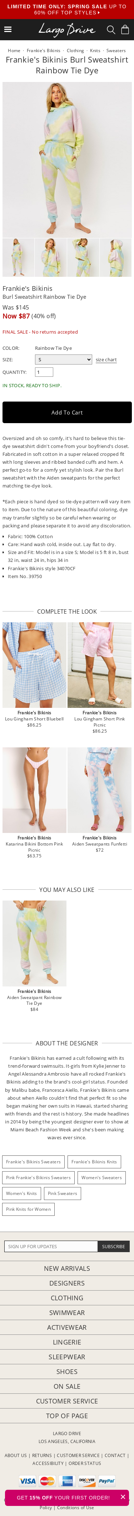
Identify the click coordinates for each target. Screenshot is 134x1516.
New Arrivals (67, 1268)
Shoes (67, 1371)
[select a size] (63, 359)
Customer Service (67, 1401)
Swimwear (67, 1312)
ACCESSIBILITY (48, 1463)
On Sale (67, 1386)
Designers (67, 1283)
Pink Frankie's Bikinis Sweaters (38, 1177)
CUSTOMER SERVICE (78, 1455)
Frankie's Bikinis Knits (94, 1162)
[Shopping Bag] (125, 29)
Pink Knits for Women (28, 1209)
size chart (106, 359)
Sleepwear (67, 1356)
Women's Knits (21, 1193)
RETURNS (42, 1455)
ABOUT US (16, 1455)
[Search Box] (111, 30)
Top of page (67, 1415)
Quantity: (15, 372)
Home (14, 50)
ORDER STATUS (85, 1463)
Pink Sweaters (63, 1193)
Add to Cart (67, 412)
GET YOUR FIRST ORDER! (73, 1496)
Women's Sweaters (101, 1177)
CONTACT (115, 1455)
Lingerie (67, 1342)
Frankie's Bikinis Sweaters (33, 1162)
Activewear (67, 1327)
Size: (8, 359)
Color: (11, 348)
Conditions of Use (75, 1507)
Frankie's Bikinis (28, 288)
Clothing (67, 1297)
